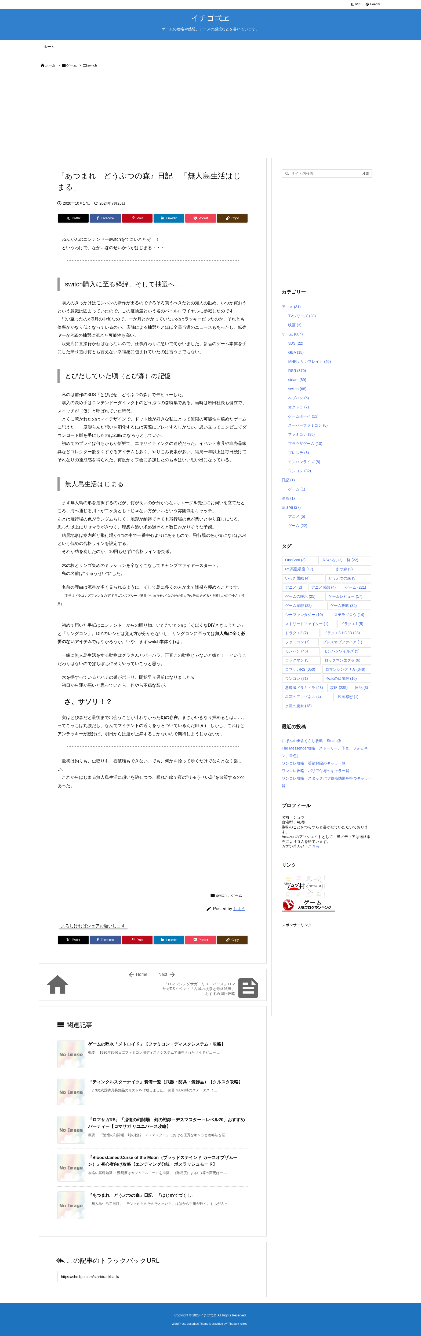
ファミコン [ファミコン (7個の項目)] (297, 642)
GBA (296, 352)
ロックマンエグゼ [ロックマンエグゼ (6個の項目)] (342, 660)
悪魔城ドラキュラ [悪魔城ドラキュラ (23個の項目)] (304, 687)
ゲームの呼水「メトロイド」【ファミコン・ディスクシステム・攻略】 (157, 1044)
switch (92, 65)
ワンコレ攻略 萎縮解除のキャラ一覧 (314, 763)
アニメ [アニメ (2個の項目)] (293, 587)
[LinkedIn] (169, 218)
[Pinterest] (137, 218)
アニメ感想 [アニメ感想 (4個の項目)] (323, 587)
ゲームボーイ (303, 416)
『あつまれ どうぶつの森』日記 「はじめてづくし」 (141, 1195)
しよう (239, 908)
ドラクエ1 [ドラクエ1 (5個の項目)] (351, 624)
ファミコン (301, 434)
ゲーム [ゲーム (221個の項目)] (355, 587)
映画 (294, 325)
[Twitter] (73, 218)
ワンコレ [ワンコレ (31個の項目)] (296, 678)
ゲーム (71, 65)
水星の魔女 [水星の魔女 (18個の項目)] (298, 706)
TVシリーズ (302, 316)
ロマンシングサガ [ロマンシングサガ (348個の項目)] (345, 669)
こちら (313, 846)
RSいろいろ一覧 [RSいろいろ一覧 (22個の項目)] (340, 560)
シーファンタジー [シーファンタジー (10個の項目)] (304, 614)
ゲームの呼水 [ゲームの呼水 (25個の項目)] (300, 596)
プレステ (298, 453)
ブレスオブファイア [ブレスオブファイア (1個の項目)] (342, 642)
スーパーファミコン (308, 425)
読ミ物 (291, 507)
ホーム (50, 65)
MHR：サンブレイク (309, 361)
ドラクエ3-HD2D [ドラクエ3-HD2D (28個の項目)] (342, 633)
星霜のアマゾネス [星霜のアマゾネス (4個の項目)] (303, 697)
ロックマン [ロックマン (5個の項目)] (297, 660)
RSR (297, 370)
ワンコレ (299, 471)
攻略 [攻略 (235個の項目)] (339, 687)
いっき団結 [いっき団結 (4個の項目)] (297, 578)
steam (297, 380)
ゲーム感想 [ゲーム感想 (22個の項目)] (298, 605)
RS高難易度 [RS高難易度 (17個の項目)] (299, 569)
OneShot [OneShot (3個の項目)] (295, 560)
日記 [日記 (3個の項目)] (361, 687)
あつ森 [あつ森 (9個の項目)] (344, 569)
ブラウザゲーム (305, 443)
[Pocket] (200, 218)
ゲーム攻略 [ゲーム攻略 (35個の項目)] (343, 605)
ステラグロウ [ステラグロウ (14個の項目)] (349, 614)
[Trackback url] (152, 1276)
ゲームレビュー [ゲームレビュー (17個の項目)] (345, 596)
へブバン (298, 398)
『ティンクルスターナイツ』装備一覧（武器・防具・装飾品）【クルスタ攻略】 (165, 1082)
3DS (295, 343)
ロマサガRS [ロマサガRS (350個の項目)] (300, 669)
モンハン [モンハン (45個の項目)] (296, 651)
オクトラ (298, 407)
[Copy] (232, 218)
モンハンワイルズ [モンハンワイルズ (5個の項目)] (342, 651)
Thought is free (237, 1323)
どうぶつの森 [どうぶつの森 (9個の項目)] (342, 578)
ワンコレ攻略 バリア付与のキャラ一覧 (315, 771)
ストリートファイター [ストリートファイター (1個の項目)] (306, 624)
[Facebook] (105, 218)
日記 (288, 480)
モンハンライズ (304, 462)
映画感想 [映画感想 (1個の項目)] (348, 697)
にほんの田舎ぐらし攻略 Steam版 (311, 741)
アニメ (291, 307)
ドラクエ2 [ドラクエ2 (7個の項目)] (296, 633)
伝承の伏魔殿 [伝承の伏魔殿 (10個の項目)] (341, 678)
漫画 (288, 498)
